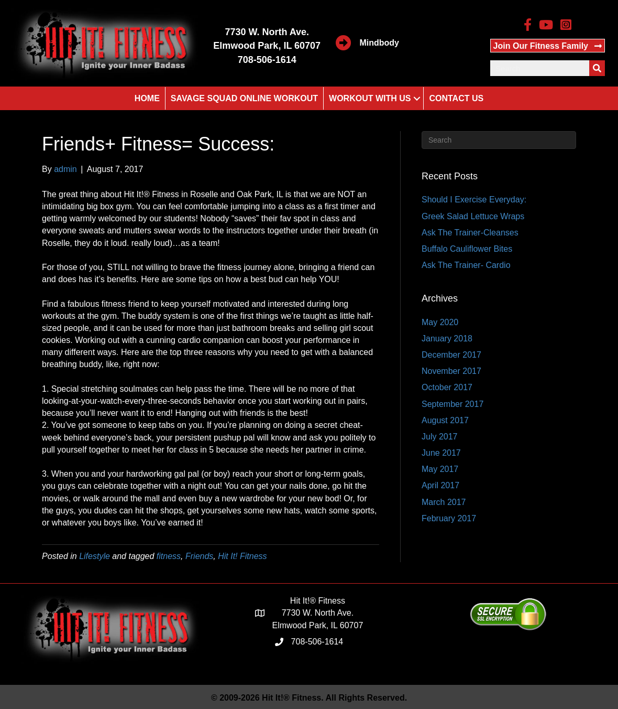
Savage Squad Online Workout (244, 98)
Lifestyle (94, 556)
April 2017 (440, 485)
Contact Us (456, 98)
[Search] (499, 140)
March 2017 (444, 502)
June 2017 (441, 452)
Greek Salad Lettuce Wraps (473, 216)
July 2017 (440, 436)
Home (147, 98)
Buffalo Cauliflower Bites (467, 248)
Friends (199, 556)
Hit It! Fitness (242, 556)
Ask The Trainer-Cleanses (470, 232)
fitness (169, 556)
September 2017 (452, 404)
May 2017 (440, 469)
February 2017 (449, 518)
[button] (547, 45)
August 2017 (445, 420)
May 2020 (440, 322)
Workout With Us (370, 98)
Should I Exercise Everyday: (474, 199)
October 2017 (447, 387)
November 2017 (451, 371)
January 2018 (447, 338)
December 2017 (451, 354)
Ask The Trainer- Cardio (466, 265)
